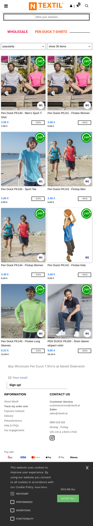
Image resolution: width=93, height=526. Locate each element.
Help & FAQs (11, 425)
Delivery (8, 416)
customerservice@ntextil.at (65, 405)
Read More (41, 487)
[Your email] (37, 377)
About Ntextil (11, 401)
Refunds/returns (13, 420)
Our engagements (14, 430)
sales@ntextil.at (58, 413)
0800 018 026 (57, 422)
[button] (71, 6)
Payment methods (14, 411)
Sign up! (15, 385)
